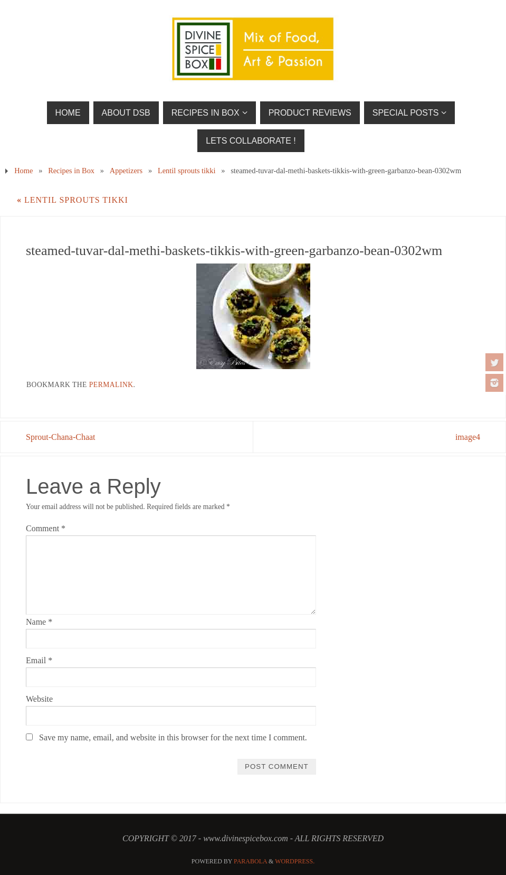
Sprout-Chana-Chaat (61, 436)
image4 (467, 436)
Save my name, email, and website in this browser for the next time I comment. (173, 737)
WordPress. (294, 861)
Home (23, 170)
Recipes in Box (71, 170)
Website (39, 698)
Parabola (250, 861)
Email (39, 660)
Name (39, 621)
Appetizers (126, 170)
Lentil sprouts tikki (187, 170)
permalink (111, 385)
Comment (45, 528)
